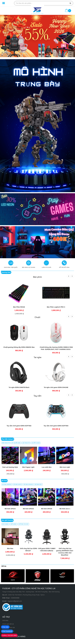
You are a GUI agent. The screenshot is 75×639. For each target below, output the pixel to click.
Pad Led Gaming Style (10, 467)
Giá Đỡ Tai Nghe (36, 442)
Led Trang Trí (26, 442)
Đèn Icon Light (65, 467)
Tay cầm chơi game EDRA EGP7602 (19, 426)
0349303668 (15, 598)
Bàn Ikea (10, 548)
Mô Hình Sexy (38, 484)
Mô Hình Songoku (28, 484)
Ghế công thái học (23, 524)
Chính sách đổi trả (8, 624)
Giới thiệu (5, 620)
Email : (4, 601)
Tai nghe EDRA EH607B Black (19, 387)
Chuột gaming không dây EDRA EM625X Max (19, 347)
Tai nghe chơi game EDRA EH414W (56, 387)
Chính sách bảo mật (8, 627)
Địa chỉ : (5, 595)
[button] (38, 56)
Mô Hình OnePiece (6, 484)
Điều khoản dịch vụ (8, 631)
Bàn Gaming (5, 524)
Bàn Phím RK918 (19, 307)
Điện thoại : (6, 598)
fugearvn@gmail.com (15, 601)
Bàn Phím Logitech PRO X (56, 307)
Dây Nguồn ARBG (16, 442)
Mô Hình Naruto (17, 484)
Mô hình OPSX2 (28, 509)
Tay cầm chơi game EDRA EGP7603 (56, 426)
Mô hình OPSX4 (64, 509)
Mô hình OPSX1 (10, 509)
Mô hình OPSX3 (46, 509)
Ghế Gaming (13, 524)
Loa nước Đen (47, 467)
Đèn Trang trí (6, 442)
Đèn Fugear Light (28, 467)
